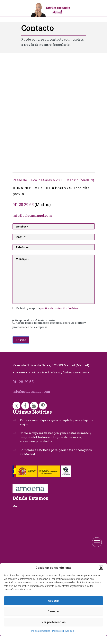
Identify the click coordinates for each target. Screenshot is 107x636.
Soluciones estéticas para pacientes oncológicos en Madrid (56, 452)
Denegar (53, 611)
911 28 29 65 (23, 204)
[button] (101, 568)
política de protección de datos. (59, 308)
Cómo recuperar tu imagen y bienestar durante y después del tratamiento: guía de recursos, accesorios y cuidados (55, 437)
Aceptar (53, 600)
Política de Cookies (40, 631)
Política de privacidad (63, 631)
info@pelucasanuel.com (32, 215)
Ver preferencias (53, 622)
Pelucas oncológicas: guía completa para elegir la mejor (56, 422)
